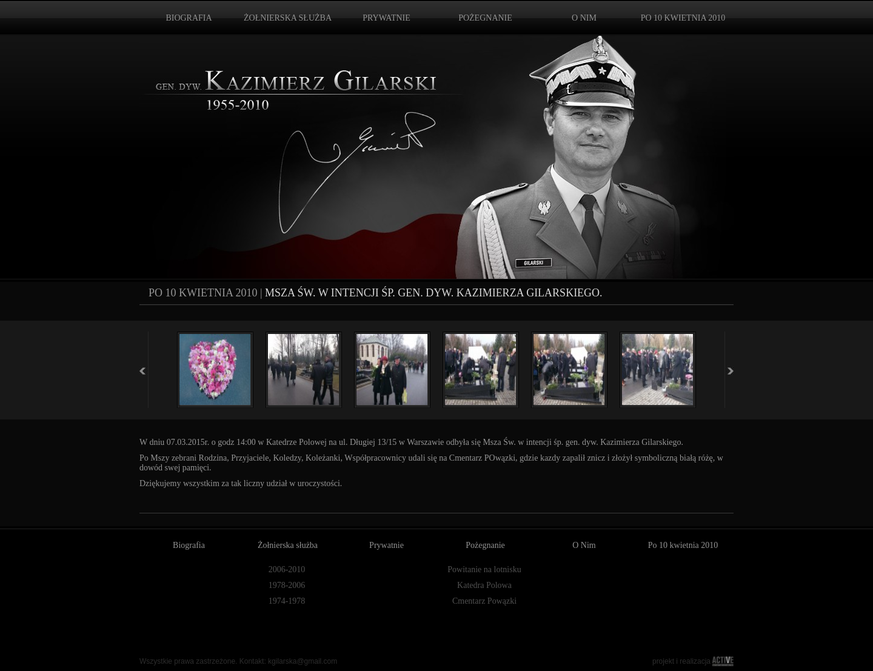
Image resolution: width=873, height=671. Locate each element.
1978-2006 (287, 585)
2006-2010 (287, 569)
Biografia (189, 545)
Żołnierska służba (288, 545)
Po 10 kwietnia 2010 (683, 545)
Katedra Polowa (484, 585)
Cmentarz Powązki (484, 601)
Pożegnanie (485, 545)
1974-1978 (287, 601)
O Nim (584, 545)
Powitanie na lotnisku (484, 569)
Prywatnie (386, 545)
